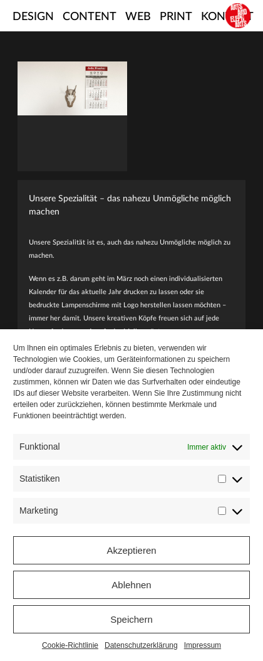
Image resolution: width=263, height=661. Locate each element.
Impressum (202, 645)
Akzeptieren (131, 550)
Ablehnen (131, 584)
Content (89, 17)
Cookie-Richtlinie (70, 645)
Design (33, 17)
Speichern (131, 619)
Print (176, 17)
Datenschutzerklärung (141, 645)
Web (138, 17)
